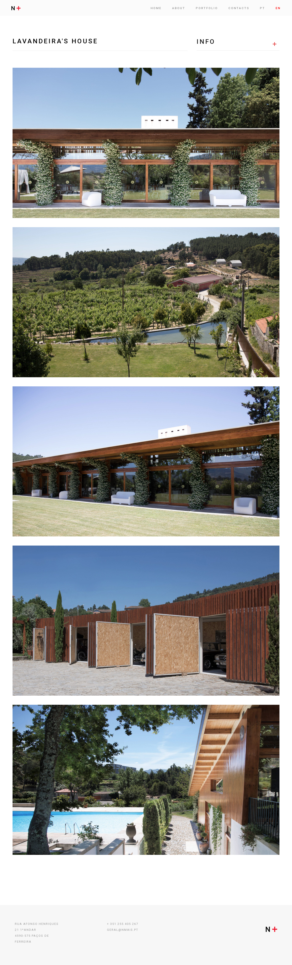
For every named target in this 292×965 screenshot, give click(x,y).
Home (156, 8)
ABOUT (178, 8)
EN (278, 8)
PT (262, 8)
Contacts (238, 8)
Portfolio (207, 8)
